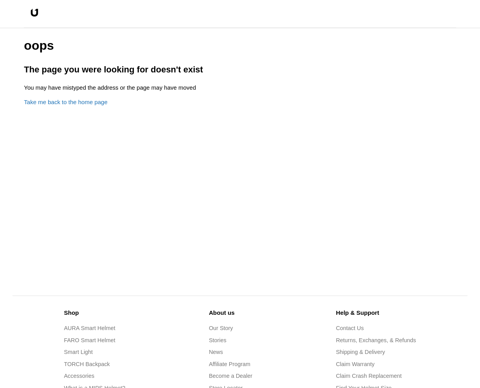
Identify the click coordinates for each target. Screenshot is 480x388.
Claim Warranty (355, 364)
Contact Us (350, 328)
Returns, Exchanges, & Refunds (376, 340)
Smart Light (78, 352)
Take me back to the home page (65, 102)
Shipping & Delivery (360, 352)
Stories (218, 340)
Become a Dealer (230, 376)
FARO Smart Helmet (89, 340)
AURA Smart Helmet (89, 328)
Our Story (221, 328)
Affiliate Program (229, 364)
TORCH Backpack (87, 364)
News (216, 352)
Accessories (79, 376)
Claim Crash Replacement (369, 376)
